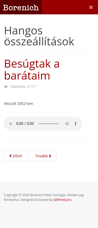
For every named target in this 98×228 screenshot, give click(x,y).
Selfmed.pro (62, 199)
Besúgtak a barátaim (32, 69)
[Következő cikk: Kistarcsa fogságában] (43, 156)
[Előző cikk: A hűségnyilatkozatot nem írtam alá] (15, 156)
